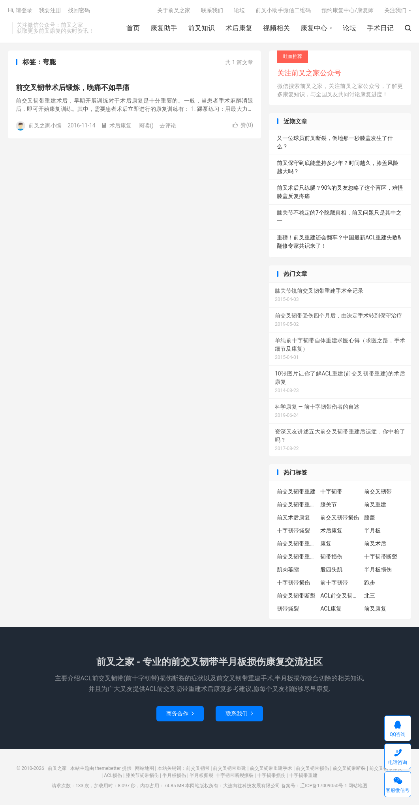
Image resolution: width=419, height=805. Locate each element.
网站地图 (144, 768)
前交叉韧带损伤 (339, 517)
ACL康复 (331, 608)
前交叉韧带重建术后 (296, 556)
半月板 (372, 530)
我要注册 (50, 10)
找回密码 (79, 10)
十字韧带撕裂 (293, 530)
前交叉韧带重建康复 (296, 543)
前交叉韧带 (378, 491)
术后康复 (238, 28)
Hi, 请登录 (20, 10)
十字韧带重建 (303, 775)
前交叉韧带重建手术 (271, 768)
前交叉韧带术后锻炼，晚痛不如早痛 (73, 87)
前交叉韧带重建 (296, 491)
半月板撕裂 (201, 775)
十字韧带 (331, 491)
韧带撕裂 (288, 608)
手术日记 (380, 28)
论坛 (349, 28)
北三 (369, 595)
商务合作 (180, 713)
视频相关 (276, 28)
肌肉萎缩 (288, 569)
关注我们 (395, 10)
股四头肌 (331, 569)
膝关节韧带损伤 (142, 775)
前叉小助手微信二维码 (283, 10)
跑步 (369, 582)
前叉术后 (375, 543)
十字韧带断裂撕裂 (235, 775)
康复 (325, 543)
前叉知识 (201, 28)
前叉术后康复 (293, 517)
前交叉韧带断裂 (296, 595)
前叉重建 (375, 504)
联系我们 (212, 10)
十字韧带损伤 (293, 582)
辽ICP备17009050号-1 (323, 785)
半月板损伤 (378, 569)
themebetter (108, 768)
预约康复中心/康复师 (347, 10)
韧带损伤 (331, 556)
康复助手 (163, 28)
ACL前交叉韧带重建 (340, 595)
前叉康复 (375, 608)
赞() (243, 125)
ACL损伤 (113, 775)
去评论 (168, 125)
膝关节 (328, 504)
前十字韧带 (334, 582)
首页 (133, 28)
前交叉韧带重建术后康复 (296, 504)
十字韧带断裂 (380, 556)
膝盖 (369, 517)
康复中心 (314, 28)
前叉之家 (57, 768)
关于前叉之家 (173, 10)
